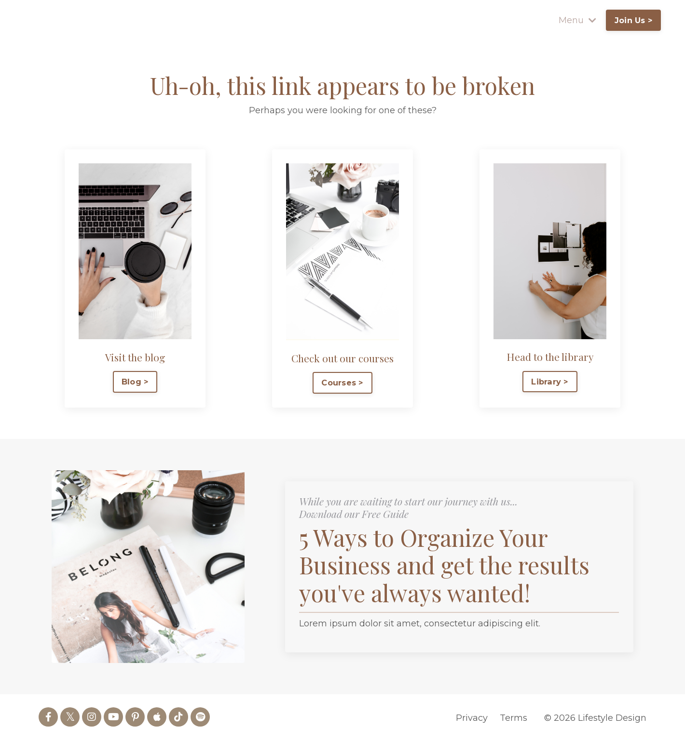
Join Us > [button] (633, 20)
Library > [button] (549, 381)
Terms (513, 718)
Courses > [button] (342, 382)
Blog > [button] (135, 381)
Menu (577, 20)
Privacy (472, 718)
